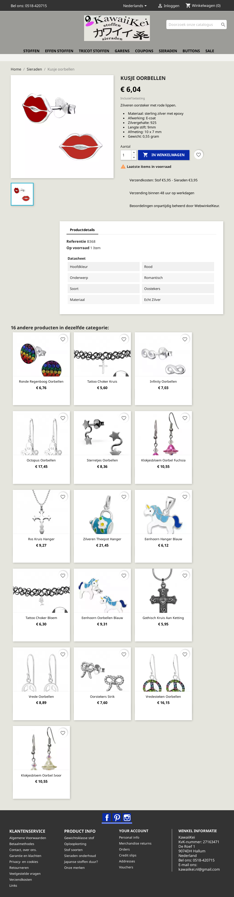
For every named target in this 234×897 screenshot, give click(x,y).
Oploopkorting (77, 843)
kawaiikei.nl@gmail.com (204, 873)
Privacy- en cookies (25, 861)
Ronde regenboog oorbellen (42, 379)
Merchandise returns (136, 843)
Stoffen (31, 53)
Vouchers (127, 867)
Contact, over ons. (24, 849)
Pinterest (117, 814)
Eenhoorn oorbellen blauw (105, 615)
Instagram (127, 814)
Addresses (128, 861)
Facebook (107, 814)
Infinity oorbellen (168, 379)
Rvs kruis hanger (42, 536)
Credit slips (129, 855)
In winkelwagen (164, 153)
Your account (135, 830)
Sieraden (168, 53)
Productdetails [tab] (40, 227)
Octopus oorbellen (42, 457)
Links (15, 885)
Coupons (144, 53)
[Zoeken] (196, 27)
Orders (125, 849)
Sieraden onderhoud (81, 855)
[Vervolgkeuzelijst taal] (135, 6)
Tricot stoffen (94, 53)
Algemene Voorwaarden (29, 837)
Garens (122, 53)
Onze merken (76, 867)
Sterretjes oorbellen (105, 457)
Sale (209, 53)
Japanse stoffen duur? (82, 861)
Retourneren (20, 867)
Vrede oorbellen (42, 693)
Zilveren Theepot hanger (105, 536)
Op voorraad (35, 245)
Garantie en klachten (27, 855)
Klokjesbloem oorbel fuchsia (168, 457)
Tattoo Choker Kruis (105, 379)
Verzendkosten (22, 879)
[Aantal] (125, 153)
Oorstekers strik (105, 693)
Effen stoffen (59, 53)
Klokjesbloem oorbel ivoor (42, 772)
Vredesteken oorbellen (168, 693)
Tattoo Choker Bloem (42, 615)
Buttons (191, 53)
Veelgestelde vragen (26, 873)
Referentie (34, 239)
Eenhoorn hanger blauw (168, 536)
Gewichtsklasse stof (81, 837)
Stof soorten (75, 849)
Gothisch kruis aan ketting (168, 615)
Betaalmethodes (23, 843)
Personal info (130, 837)
